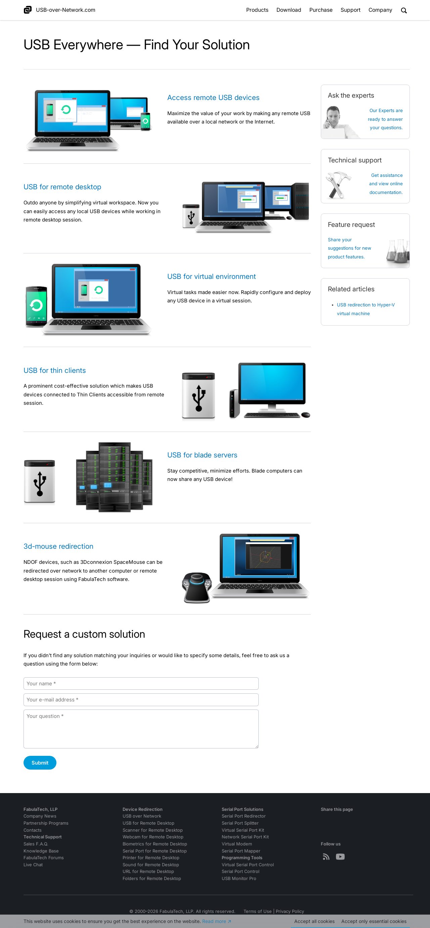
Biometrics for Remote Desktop (155, 843)
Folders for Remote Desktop (152, 878)
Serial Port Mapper (241, 850)
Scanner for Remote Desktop (153, 830)
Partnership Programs (46, 823)
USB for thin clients (55, 370)
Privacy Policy (290, 911)
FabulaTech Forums (44, 857)
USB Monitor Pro (239, 878)
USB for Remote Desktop (148, 823)
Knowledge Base (41, 850)
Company (380, 10)
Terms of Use (258, 911)
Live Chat (33, 864)
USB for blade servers (202, 455)
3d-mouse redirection (58, 546)
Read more (214, 921)
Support (350, 10)
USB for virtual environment (211, 276)
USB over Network (142, 816)
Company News (40, 816)
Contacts (33, 830)
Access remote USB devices (213, 97)
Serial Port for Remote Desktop (155, 850)
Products (257, 10)
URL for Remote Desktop (148, 871)
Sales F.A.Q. (36, 843)
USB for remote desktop (62, 187)
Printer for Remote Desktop (151, 857)
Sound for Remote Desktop (151, 864)
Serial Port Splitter (240, 823)
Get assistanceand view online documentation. (386, 184)
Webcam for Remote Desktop (153, 836)
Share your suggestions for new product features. (349, 248)
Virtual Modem (237, 843)
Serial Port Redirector (244, 816)
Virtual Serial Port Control (248, 864)
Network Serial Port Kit (245, 836)
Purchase (321, 10)
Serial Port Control (240, 871)
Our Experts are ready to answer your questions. (385, 119)
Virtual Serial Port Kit (243, 830)
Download (288, 10)
